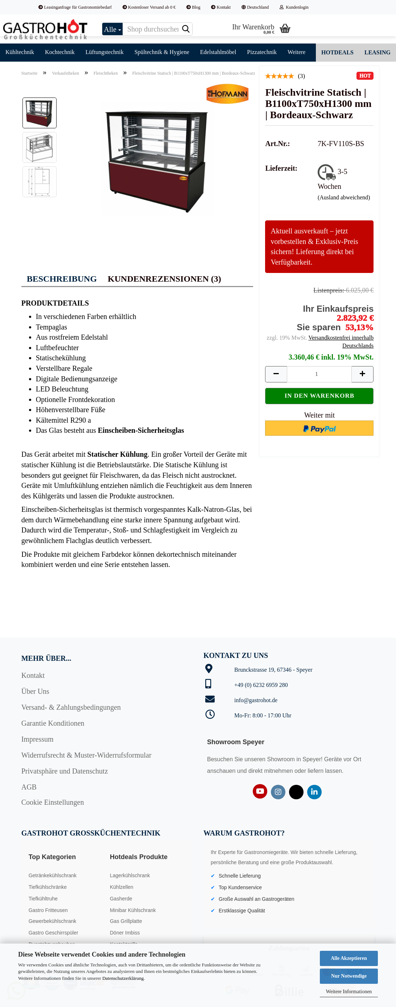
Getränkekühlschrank (53, 875)
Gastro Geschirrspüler (53, 933)
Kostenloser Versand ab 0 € (149, 7)
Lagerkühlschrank (130, 875)
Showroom (281, 759)
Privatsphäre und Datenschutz (64, 771)
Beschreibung (62, 278)
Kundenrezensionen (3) (164, 278)
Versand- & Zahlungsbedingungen (71, 707)
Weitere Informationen (349, 991)
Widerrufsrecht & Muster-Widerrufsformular (86, 755)
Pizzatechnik (262, 52)
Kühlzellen (121, 887)
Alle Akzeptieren (349, 958)
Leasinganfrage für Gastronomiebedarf (75, 7)
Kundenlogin (294, 7)
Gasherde (121, 899)
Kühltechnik (19, 52)
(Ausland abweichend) (344, 197)
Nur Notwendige (349, 976)
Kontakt (221, 7)
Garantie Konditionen (52, 723)
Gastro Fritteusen (48, 910)
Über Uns (35, 691)
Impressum (37, 739)
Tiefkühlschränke (48, 887)
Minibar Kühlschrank (133, 910)
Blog (193, 7)
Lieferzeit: (281, 168)
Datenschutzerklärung (123, 978)
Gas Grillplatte (126, 921)
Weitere (296, 52)
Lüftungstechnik (105, 52)
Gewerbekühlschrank (53, 921)
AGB (29, 787)
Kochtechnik (60, 52)
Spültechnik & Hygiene (162, 52)
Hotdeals (337, 52)
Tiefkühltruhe (43, 899)
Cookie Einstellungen (52, 802)
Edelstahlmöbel (218, 52)
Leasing (377, 52)
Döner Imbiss (125, 933)
